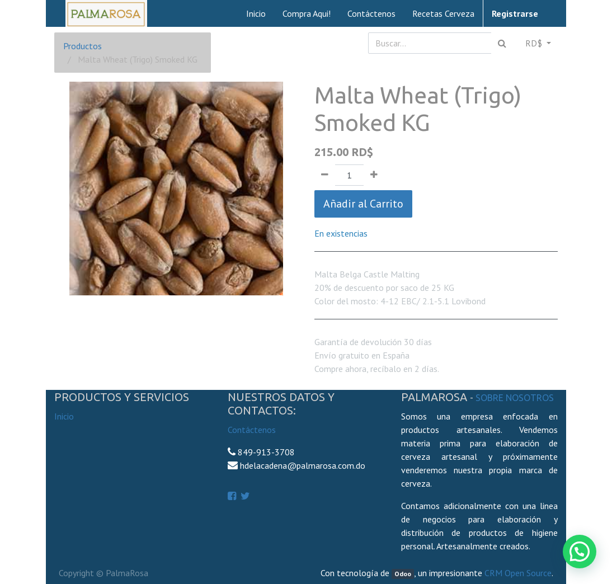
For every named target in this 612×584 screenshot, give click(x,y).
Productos (82, 45)
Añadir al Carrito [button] (363, 203)
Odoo (402, 573)
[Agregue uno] (374, 175)
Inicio (64, 416)
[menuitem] (256, 13)
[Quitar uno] (324, 175)
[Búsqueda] (502, 43)
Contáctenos (252, 429)
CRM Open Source (518, 572)
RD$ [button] (534, 43)
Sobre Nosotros (515, 398)
